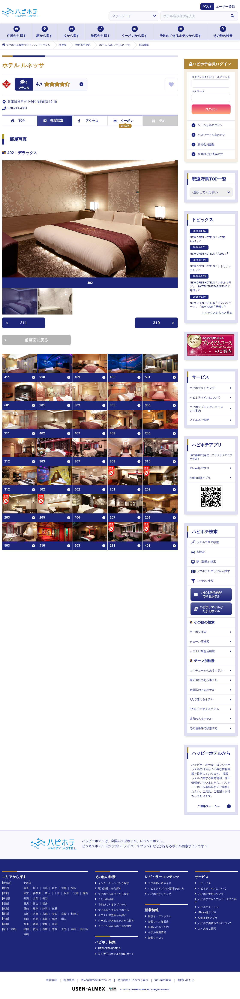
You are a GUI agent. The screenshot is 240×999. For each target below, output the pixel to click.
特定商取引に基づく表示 (133, 980)
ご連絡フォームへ (208, 806)
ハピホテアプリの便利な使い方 (164, 888)
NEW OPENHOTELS (107, 948)
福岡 (26, 929)
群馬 (85, 893)
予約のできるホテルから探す (180, 32)
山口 (63, 918)
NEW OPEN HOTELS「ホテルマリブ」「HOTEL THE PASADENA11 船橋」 (210, 283)
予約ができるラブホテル (110, 904)
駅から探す (44, 32)
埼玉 (47, 893)
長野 (45, 898)
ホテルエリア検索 (205, 542)
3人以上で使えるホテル (211, 709)
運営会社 (51, 980)
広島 (35, 918)
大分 (63, 929)
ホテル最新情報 (155, 932)
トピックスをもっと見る (217, 312)
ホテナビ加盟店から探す (110, 915)
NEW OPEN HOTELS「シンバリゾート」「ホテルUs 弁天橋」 (210, 301)
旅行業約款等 (162, 980)
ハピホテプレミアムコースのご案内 (211, 408)
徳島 (35, 924)
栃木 (66, 893)
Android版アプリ (211, 477)
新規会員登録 (206, 144)
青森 (26, 888)
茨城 (75, 893)
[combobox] (193, 16)
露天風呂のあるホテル (211, 680)
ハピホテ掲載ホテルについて (213, 923)
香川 (26, 924)
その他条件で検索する (211, 728)
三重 (54, 908)
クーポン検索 (211, 632)
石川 (26, 903)
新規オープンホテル (158, 916)
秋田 (35, 888)
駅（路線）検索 (203, 562)
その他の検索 (222, 32)
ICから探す (71, 32)
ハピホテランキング (211, 387)
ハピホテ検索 (205, 531)
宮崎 (73, 929)
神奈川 (37, 893)
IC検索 (198, 552)
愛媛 (45, 924)
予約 (158, 121)
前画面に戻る (26, 340)
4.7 (39, 85)
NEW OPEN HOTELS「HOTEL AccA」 (208, 236)
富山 (35, 903)
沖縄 (26, 934)
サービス (200, 377)
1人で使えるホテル (211, 699)
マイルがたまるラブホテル (112, 909)
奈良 (63, 913)
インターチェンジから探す (112, 883)
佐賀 (35, 929)
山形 (45, 888)
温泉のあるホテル (211, 718)
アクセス (88, 121)
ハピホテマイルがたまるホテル (208, 609)
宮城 (63, 888)
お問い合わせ (185, 980)
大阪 (26, 913)
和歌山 (74, 913)
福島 (73, 888)
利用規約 (69, 980)
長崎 (45, 929)
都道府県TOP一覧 (209, 179)
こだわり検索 (202, 581)
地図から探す (100, 32)
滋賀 (54, 913)
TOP (18, 121)
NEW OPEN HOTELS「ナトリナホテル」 (210, 265)
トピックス (202, 219)
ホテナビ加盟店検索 (211, 651)
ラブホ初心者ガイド (158, 883)
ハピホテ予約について (209, 893)
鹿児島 (84, 929)
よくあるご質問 (211, 420)
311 (16, 323)
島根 (54, 918)
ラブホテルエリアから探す (210, 571)
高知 (54, 924)
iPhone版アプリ (211, 468)
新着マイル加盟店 (157, 921)
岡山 (26, 918)
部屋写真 (53, 121)
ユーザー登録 (225, 7)
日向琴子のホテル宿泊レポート (114, 953)
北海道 (27, 882)
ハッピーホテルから (211, 753)
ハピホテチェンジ (207, 907)
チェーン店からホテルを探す (113, 925)
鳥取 (45, 918)
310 (163, 323)
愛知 (26, 908)
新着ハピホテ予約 (157, 927)
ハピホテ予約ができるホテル (207, 594)
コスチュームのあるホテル (211, 670)
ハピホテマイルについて (211, 397)
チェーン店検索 (211, 641)
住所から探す (16, 32)
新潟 (26, 898)
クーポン (124, 121)
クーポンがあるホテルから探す (114, 920)
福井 (45, 903)
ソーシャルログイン (210, 125)
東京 (26, 893)
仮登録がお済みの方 (210, 154)
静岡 (45, 908)
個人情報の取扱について (96, 980)
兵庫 (35, 913)
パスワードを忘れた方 (212, 134)
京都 (45, 913)
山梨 (35, 898)
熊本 (54, 929)
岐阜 (35, 908)
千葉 (57, 893)
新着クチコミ (154, 937)
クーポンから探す (134, 32)
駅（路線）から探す (108, 888)
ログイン (211, 109)
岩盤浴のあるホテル (211, 689)
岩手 (54, 888)
